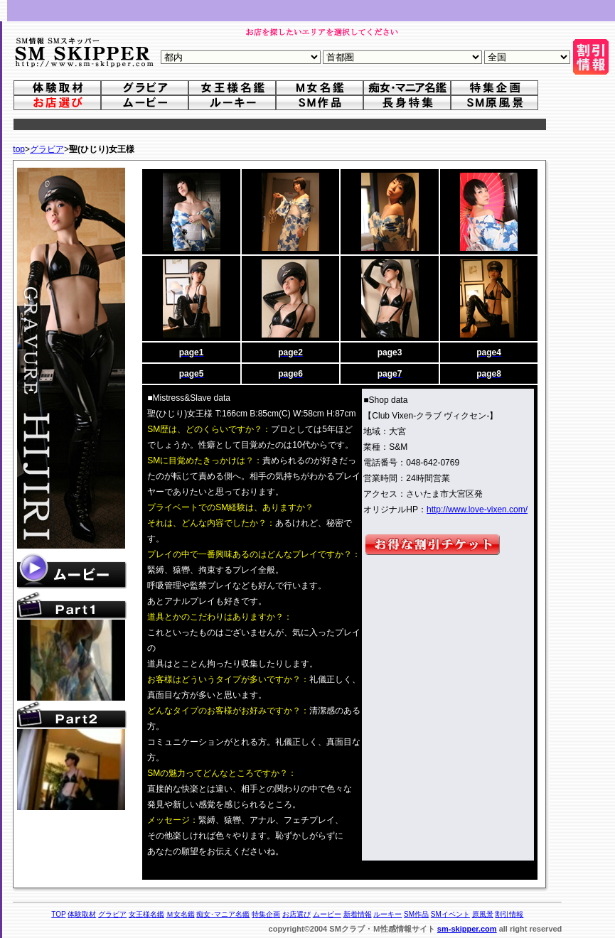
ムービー (327, 914)
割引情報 (509, 914)
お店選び (296, 914)
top (19, 149)
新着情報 (357, 914)
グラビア (47, 149)
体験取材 (82, 914)
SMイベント (450, 914)
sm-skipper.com (467, 928)
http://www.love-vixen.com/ (477, 509)
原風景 (482, 914)
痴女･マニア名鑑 (223, 914)
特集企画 (266, 914)
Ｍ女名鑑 (180, 914)
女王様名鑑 (146, 914)
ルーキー (387, 914)
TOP (58, 914)
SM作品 (416, 914)
